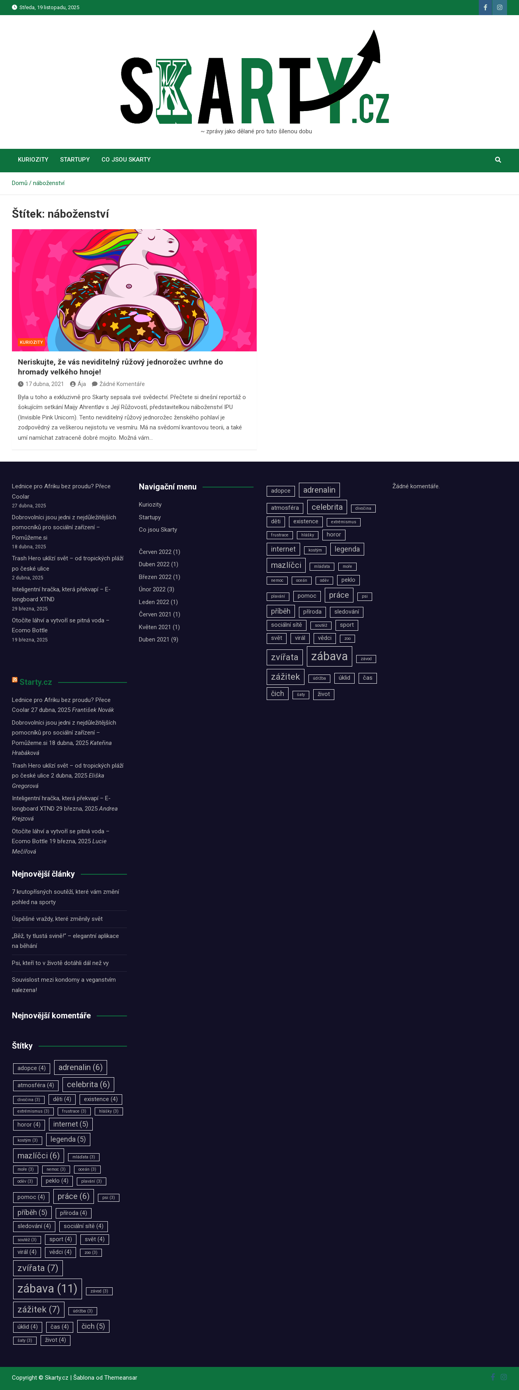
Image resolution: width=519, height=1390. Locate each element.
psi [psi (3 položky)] (108, 1197)
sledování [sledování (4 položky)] (34, 1226)
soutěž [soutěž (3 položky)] (27, 1239)
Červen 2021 (155, 614)
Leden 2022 (154, 602)
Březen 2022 (155, 577)
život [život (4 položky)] (55, 1340)
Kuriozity (33, 159)
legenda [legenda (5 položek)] (68, 1139)
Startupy (75, 159)
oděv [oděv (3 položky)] (25, 1181)
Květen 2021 (155, 627)
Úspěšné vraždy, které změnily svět (57, 918)
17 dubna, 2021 (41, 384)
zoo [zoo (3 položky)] (91, 1252)
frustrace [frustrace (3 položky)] (74, 1111)
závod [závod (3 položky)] (99, 1291)
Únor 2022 (152, 589)
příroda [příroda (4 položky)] (73, 1213)
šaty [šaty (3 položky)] (25, 1340)
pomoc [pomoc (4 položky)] (31, 1197)
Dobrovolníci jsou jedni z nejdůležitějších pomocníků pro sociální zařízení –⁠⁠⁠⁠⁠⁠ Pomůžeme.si (64, 527)
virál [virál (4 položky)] (27, 1252)
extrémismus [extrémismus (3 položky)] (33, 1111)
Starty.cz (36, 682)
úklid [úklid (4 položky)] (28, 1327)
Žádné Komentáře (122, 384)
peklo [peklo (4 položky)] (57, 1181)
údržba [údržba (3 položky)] (83, 1311)
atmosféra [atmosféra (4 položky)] (36, 1085)
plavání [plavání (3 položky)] (91, 1181)
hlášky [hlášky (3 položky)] (109, 1111)
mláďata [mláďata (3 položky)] (83, 1157)
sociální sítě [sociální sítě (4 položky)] (83, 1226)
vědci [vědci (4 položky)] (60, 1252)
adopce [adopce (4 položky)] (32, 1068)
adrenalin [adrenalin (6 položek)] (81, 1067)
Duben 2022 (154, 564)
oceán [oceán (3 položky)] (87, 1169)
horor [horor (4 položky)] (29, 1124)
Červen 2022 (155, 552)
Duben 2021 (154, 639)
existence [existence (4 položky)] (101, 1099)
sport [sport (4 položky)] (60, 1239)
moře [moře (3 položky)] (26, 1169)
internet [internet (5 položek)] (70, 1124)
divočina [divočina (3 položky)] (29, 1099)
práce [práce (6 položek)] (74, 1196)
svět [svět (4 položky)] (95, 1239)
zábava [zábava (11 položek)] (48, 1288)
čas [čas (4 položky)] (60, 1327)
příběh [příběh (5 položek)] (32, 1212)
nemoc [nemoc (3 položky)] (56, 1169)
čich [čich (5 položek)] (93, 1326)
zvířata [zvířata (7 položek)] (38, 1268)
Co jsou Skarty (125, 159)
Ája (78, 384)
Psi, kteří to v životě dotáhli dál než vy (60, 963)
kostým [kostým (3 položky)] (28, 1140)
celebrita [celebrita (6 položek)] (88, 1084)
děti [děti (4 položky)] (62, 1099)
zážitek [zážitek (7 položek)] (39, 1309)
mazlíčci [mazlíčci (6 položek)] (39, 1155)
